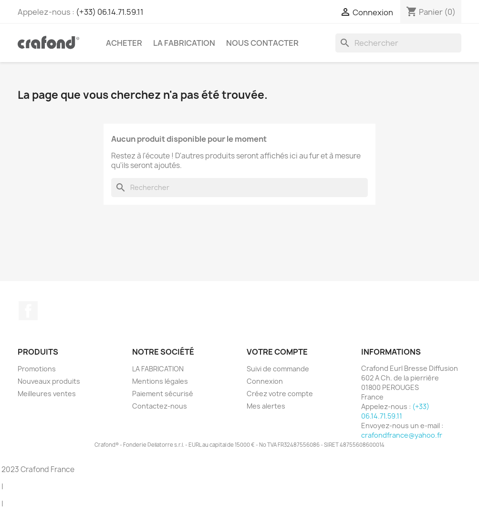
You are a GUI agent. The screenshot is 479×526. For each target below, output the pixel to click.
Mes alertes (266, 405)
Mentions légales (160, 381)
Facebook (28, 310)
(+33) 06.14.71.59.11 (110, 12)
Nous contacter (262, 43)
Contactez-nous (159, 405)
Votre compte (277, 352)
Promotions (37, 368)
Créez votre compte (280, 393)
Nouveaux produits (49, 381)
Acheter (124, 43)
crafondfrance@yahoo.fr (401, 435)
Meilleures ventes (47, 393)
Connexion (265, 381)
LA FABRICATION (184, 43)
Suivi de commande (278, 368)
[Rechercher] (398, 43)
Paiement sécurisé (162, 393)
